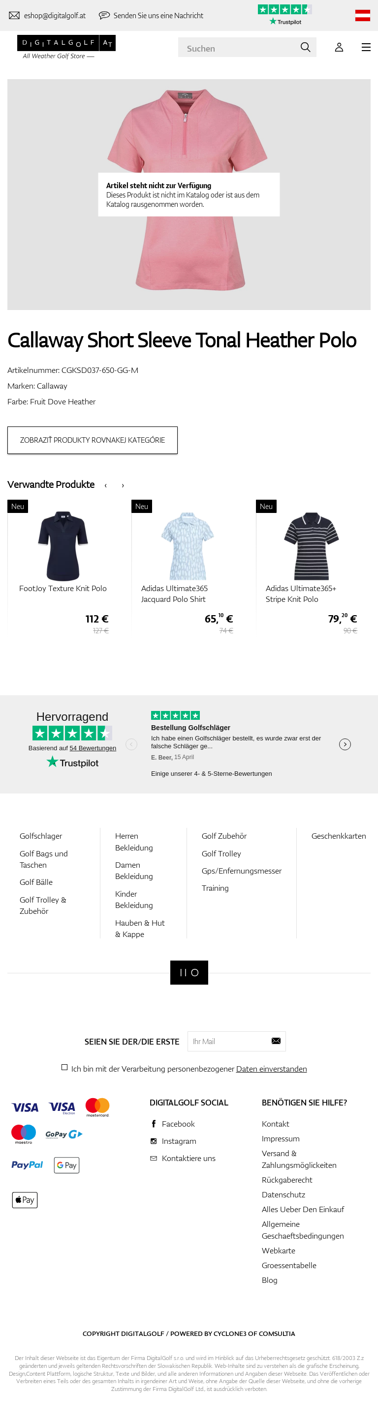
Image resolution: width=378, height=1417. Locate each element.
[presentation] (105, 484)
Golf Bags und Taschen (44, 859)
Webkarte (278, 1250)
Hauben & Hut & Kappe (140, 928)
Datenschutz (283, 1194)
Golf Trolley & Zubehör (43, 905)
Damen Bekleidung (134, 870)
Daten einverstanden (271, 1068)
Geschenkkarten (339, 835)
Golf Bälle (36, 882)
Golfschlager (41, 835)
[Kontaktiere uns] (46, 16)
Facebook (178, 1123)
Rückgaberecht (287, 1179)
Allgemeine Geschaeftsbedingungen (303, 1230)
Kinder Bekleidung (134, 899)
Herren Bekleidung (134, 841)
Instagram (179, 1140)
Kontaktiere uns (189, 1158)
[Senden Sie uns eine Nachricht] (150, 16)
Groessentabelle (289, 1265)
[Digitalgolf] (189, 973)
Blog (270, 1280)
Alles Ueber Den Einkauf (303, 1209)
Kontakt (275, 1123)
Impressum (281, 1138)
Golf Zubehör (224, 835)
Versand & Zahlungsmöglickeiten (299, 1159)
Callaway (52, 385)
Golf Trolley (221, 853)
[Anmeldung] (339, 47)
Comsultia (277, 1333)
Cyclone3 (230, 1333)
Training (215, 887)
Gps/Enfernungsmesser (242, 870)
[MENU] (366, 47)
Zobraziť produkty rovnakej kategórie (92, 440)
